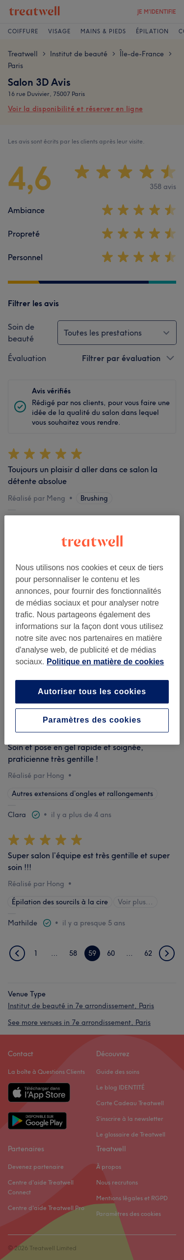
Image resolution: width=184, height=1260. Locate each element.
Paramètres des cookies (92, 720)
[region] (91, 630)
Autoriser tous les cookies (92, 691)
